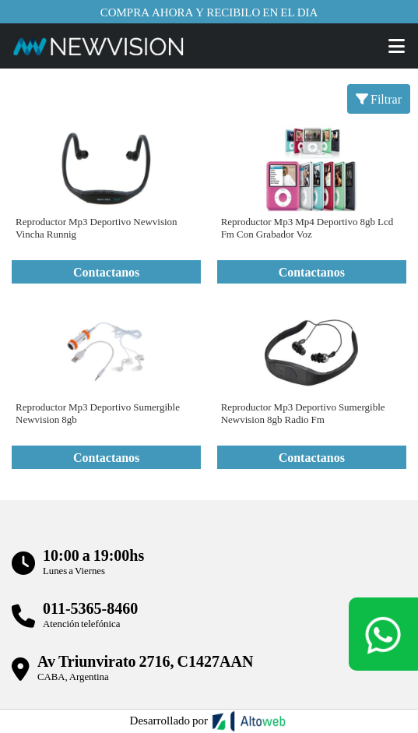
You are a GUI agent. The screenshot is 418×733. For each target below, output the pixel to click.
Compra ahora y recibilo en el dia (209, 12)
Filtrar (379, 98)
